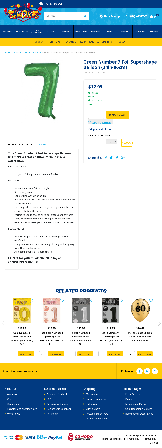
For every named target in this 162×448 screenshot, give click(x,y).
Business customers (96, 398)
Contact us (13, 403)
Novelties (125, 32)
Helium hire (53, 413)
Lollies (110, 32)
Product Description (20, 144)
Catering (51, 32)
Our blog (11, 398)
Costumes (66, 32)
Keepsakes (95, 32)
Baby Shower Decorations (139, 413)
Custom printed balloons (60, 408)
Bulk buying (92, 403)
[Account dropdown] (151, 16)
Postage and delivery (97, 413)
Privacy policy (132, 439)
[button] (100, 123)
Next (158, 322)
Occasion (71, 42)
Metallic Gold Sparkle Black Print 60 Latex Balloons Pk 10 (140, 336)
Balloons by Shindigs (58, 403)
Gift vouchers (93, 408)
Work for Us (13, 413)
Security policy (149, 439)
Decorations (81, 32)
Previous (2, 322)
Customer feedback (57, 394)
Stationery (140, 32)
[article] (22, 327)
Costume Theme (105, 42)
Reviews (43, 144)
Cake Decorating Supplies (138, 408)
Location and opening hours (22, 408)
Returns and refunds (96, 418)
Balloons (7, 32)
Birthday (55, 42)
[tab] (20, 144)
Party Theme (87, 42)
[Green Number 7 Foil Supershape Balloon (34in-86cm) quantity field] (96, 115)
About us (12, 394)
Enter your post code (99, 135)
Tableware (154, 32)
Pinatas (129, 398)
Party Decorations (135, 394)
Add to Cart (117, 114)
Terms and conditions (112, 439)
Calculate (127, 142)
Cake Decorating (36, 31)
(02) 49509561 (137, 16)
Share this (95, 158)
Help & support (112, 16)
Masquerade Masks (135, 403)
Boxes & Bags (22, 32)
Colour (122, 42)
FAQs (49, 398)
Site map (154, 443)
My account (92, 394)
